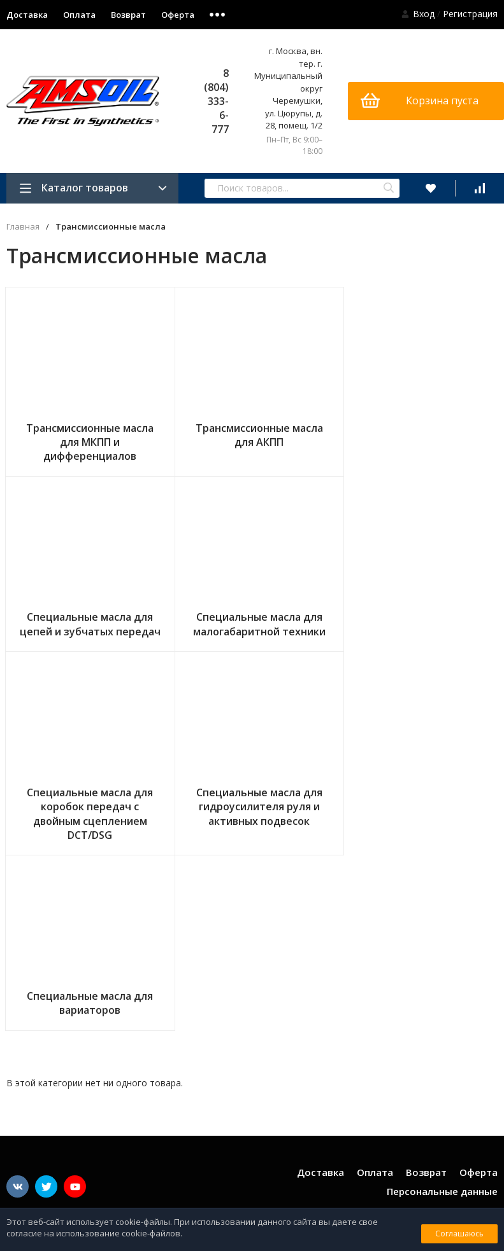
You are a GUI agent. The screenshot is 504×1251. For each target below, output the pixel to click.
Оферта (177, 14)
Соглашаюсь (459, 1233)
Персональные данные (442, 1003)
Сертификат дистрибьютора (444, 1173)
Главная (23, 227)
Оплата (79, 14)
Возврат (128, 14)
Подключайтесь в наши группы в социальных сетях (97, 1026)
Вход (424, 14)
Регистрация (470, 14)
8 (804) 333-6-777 (216, 101)
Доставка (320, 984)
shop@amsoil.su (464, 1091)
